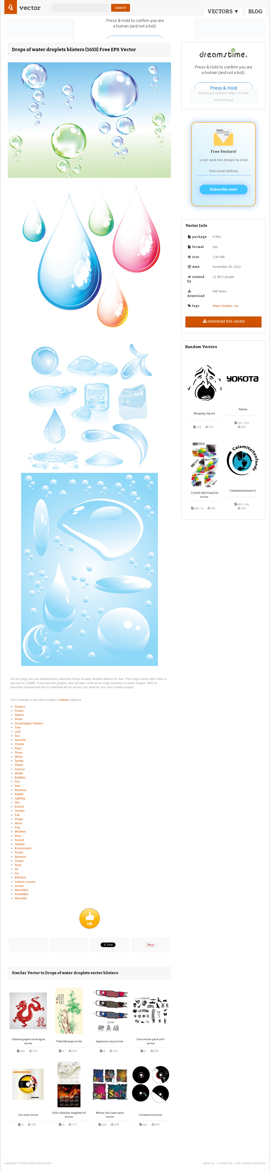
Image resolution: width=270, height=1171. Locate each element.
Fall (17, 815)
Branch (19, 806)
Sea (17, 785)
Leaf (17, 731)
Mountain (21, 898)
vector (30, 8)
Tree (18, 727)
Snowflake (21, 894)
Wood (18, 756)
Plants (19, 765)
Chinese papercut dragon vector (28, 1041)
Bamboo (20, 877)
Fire (17, 781)
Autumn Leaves (25, 881)
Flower (19, 710)
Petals (19, 819)
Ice (17, 873)
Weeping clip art (204, 413)
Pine (18, 836)
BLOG (255, 11)
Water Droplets (222, 306)
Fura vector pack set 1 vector (151, 1041)
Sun (17, 735)
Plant (18, 748)
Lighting (20, 798)
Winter (19, 773)
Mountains (21, 890)
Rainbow (20, 790)
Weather (20, 831)
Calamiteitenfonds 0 (242, 490)
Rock (18, 865)
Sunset (19, 840)
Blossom (20, 856)
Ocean (19, 861)
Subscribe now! (223, 189)
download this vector (223, 321)
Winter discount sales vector (110, 1115)
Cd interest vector (150, 1114)
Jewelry (20, 844)
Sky (17, 802)
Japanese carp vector (110, 1041)
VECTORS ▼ (223, 11)
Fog (17, 827)
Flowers (20, 706)
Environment (23, 848)
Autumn (20, 769)
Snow (18, 719)
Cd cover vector (28, 1114)
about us (209, 1163)
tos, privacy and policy (251, 1163)
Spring (19, 760)
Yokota (242, 409)
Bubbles (20, 777)
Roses (19, 852)
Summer (20, 740)
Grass (19, 752)
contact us (225, 1163)
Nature (65, 699)
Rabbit (19, 794)
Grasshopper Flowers (29, 723)
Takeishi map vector (69, 1041)
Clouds (19, 744)
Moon (18, 823)
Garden (20, 810)
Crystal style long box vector (204, 494)
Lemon (19, 886)
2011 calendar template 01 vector (69, 1115)
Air (16, 869)
